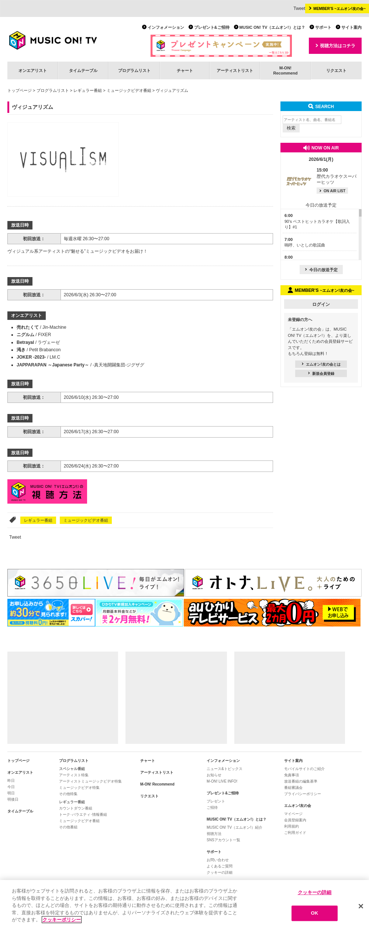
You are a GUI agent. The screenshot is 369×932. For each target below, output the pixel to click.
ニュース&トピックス (224, 769)
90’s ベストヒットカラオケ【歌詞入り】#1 (317, 221)
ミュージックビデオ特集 (79, 788)
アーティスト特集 (74, 775)
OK (314, 913)
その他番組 (68, 827)
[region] (184, 906)
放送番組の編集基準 (300, 781)
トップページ (19, 90)
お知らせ (214, 775)
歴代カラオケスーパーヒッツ (336, 176)
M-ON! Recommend (157, 784)
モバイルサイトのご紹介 (304, 769)
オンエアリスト (32, 70)
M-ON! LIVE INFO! (222, 781)
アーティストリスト (235, 70)
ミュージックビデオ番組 (129, 90)
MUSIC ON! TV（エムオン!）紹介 (234, 827)
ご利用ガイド (295, 833)
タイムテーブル (83, 70)
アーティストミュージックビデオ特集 (90, 781)
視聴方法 (214, 834)
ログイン (321, 304)
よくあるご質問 (219, 866)
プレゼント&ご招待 (212, 27)
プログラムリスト (134, 70)
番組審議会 (293, 788)
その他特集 (68, 794)
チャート (185, 70)
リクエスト (336, 70)
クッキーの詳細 (219, 872)
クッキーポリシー (61, 919)
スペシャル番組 (72, 769)
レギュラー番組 (87, 90)
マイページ (293, 814)
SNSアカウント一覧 (223, 840)
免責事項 (291, 775)
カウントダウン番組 (75, 808)
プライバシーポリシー (302, 794)
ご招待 (212, 807)
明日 (11, 793)
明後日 (12, 799)
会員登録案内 (295, 820)
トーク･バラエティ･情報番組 (83, 814)
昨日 (11, 781)
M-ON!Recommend (285, 70)
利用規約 (291, 826)
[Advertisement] (62, 698)
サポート (323, 27)
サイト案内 (351, 27)
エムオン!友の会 (297, 806)
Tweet (299, 8)
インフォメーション (166, 27)
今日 (11, 787)
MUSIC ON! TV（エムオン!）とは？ (272, 27)
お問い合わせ (218, 860)
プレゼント (216, 801)
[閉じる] (361, 906)
